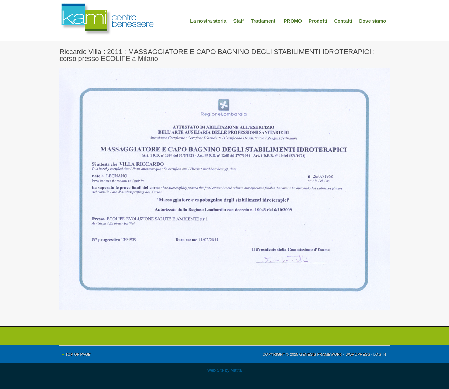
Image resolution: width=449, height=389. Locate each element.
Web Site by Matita (224, 370)
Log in (379, 354)
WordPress (357, 354)
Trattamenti (264, 21)
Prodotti (318, 21)
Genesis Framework (320, 354)
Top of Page (77, 354)
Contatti (343, 21)
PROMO (293, 21)
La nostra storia (208, 21)
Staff (238, 21)
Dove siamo (372, 21)
